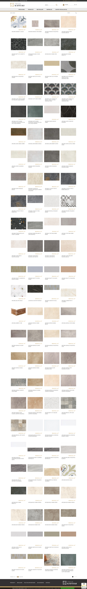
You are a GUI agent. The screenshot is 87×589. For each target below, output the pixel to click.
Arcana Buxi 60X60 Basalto (66, 55)
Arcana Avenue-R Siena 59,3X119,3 (34, 391)
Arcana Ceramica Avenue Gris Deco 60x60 (51, 570)
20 (14, 576)
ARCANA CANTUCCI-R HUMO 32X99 (34, 548)
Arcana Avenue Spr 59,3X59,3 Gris (50, 368)
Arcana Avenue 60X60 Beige (50, 324)
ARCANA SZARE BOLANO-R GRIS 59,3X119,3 (34, 234)
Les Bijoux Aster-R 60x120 (34, 300)
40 (16, 576)
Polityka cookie (57, 588)
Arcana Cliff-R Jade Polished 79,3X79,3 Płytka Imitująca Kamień (34, 122)
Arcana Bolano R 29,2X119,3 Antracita (52, 458)
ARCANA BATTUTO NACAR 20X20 (51, 413)
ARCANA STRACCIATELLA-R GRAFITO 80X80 (18, 234)
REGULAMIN (19, 582)
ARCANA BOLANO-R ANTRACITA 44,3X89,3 (17, 480)
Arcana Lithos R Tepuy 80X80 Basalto (67, 189)
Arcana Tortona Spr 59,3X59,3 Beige (67, 256)
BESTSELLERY (40, 9)
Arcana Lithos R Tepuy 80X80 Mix (17, 211)
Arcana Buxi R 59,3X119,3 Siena (67, 525)
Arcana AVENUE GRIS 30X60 (68, 323)
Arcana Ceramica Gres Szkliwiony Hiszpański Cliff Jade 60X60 (67, 570)
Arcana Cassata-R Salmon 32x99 (35, 570)
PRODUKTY (12, 582)
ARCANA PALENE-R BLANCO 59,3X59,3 (68, 211)
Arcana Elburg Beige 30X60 (50, 122)
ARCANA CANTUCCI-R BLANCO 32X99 (16, 548)
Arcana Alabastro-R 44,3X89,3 (67, 301)
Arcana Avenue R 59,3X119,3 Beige (51, 346)
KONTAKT (48, 582)
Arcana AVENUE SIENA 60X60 (33, 368)
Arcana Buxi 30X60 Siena (51, 502)
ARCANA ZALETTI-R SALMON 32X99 (68, 279)
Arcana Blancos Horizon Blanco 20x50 (68, 436)
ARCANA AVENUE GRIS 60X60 (35, 31)
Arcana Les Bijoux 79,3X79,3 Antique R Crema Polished (35, 189)
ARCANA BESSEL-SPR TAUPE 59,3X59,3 (18, 436)
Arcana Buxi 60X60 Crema (68, 502)
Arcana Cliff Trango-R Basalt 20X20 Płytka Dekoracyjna (51, 100)
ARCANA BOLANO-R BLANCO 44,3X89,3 (35, 480)
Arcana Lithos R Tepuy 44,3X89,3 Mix (51, 189)
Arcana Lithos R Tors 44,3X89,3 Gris (34, 211)
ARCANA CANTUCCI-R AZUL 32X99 (34, 77)
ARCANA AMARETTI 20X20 (18, 31)
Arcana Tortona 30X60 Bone (51, 234)
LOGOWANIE (74, 0)
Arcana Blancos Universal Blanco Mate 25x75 (18, 458)
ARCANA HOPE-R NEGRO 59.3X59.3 (67, 122)
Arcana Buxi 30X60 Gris (51, 54)
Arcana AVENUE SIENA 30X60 (17, 368)
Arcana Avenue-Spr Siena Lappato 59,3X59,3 (34, 413)
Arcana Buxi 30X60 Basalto (16, 503)
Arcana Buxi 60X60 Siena (51, 524)
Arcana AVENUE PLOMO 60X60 (34, 346)
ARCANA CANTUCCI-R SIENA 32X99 (51, 77)
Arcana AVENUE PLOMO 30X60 (17, 346)
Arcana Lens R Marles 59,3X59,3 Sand (67, 167)
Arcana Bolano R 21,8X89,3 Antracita (35, 458)
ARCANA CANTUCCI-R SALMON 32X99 (66, 548)
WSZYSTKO (21, 576)
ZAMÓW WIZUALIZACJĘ (61, 9)
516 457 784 (24, 0)
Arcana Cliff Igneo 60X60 (34, 98)
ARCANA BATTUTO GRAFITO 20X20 (18, 55)
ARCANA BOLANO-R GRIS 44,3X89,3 (34, 55)
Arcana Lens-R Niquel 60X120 (17, 189)
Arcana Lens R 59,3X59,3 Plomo (51, 167)
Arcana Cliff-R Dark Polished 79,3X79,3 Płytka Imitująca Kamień (18, 122)
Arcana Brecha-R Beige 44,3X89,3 (51, 480)
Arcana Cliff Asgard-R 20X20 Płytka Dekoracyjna (67, 77)
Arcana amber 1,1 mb (17, 323)
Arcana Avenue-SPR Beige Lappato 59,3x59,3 (51, 391)
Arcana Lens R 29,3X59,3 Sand (17, 167)
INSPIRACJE (49, 9)
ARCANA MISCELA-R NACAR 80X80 (51, 211)
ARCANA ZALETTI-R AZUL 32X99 (34, 279)
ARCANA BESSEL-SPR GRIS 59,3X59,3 (68, 413)
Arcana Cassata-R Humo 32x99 (18, 570)
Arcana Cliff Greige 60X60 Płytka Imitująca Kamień (18, 99)
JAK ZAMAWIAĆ (40, 582)
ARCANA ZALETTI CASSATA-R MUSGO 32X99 (18, 279)
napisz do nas (14, 0)
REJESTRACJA (67, 0)
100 (17, 576)
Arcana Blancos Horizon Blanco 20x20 (51, 436)
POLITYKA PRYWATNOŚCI (29, 582)
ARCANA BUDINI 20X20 (67, 480)
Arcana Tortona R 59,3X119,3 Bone (16, 256)
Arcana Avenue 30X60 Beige (33, 324)
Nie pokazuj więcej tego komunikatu (67, 588)
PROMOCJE (30, 9)
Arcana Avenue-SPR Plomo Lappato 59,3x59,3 (18, 413)
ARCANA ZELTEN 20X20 (17, 300)
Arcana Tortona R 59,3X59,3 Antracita (33, 256)
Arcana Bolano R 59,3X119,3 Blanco (68, 458)
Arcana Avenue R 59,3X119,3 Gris (68, 346)
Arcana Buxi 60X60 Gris (34, 524)
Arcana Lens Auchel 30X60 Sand (68, 144)
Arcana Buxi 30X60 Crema (34, 502)
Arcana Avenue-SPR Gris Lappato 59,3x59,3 (68, 391)
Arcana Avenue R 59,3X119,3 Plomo (51, 32)
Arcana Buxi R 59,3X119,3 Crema (17, 77)
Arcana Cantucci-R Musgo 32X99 (52, 548)
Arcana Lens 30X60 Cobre (18, 143)
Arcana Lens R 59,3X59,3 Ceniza (34, 167)
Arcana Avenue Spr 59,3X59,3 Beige (67, 32)
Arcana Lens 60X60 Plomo (51, 143)
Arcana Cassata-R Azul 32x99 (51, 301)
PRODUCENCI (22, 9)
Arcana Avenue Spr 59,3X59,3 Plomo (67, 368)
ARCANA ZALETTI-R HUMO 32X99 (51, 279)
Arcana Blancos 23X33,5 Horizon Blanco (34, 436)
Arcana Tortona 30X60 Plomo (67, 234)
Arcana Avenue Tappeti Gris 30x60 (18, 391)
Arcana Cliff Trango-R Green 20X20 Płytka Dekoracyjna (68, 100)
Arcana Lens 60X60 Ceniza (34, 143)
